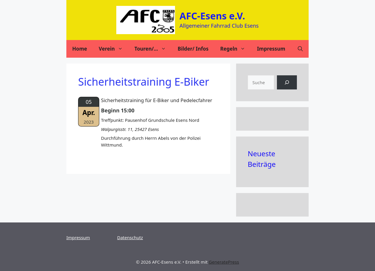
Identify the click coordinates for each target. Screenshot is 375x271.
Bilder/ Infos (193, 48)
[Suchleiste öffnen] (300, 49)
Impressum (271, 48)
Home (79, 48)
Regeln (235, 49)
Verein (113, 49)
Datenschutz (130, 237)
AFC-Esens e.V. (212, 15)
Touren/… (153, 49)
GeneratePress (224, 262)
